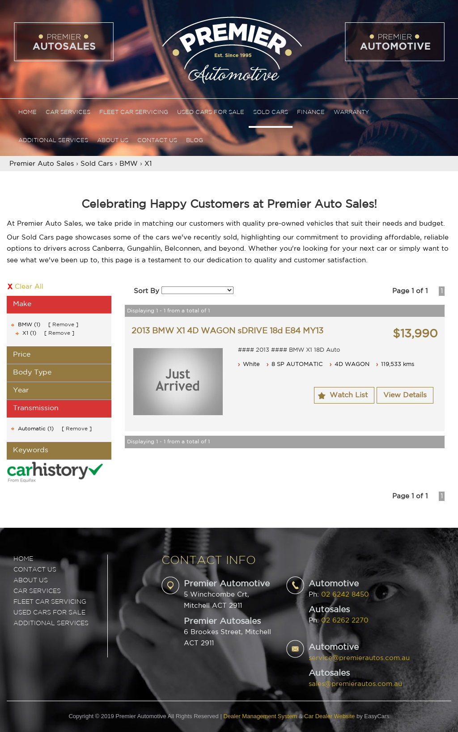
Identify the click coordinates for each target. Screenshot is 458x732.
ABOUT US (30, 580)
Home (27, 112)
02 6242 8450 (345, 594)
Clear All (29, 287)
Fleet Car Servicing (133, 112)
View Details (405, 395)
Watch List (349, 395)
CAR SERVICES (37, 591)
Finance (311, 112)
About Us (112, 140)
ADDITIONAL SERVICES (51, 623)
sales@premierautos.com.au (355, 684)
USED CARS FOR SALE (49, 612)
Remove (63, 324)
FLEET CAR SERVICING (49, 602)
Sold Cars (270, 112)
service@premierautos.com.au (359, 658)
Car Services (68, 112)
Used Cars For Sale (210, 112)
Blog (194, 140)
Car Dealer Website (329, 716)
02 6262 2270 (345, 620)
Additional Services (53, 140)
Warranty (351, 112)
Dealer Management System (260, 716)
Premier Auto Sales (41, 164)
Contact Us (157, 140)
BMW (128, 164)
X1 (148, 164)
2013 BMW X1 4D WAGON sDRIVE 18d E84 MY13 (227, 331)
